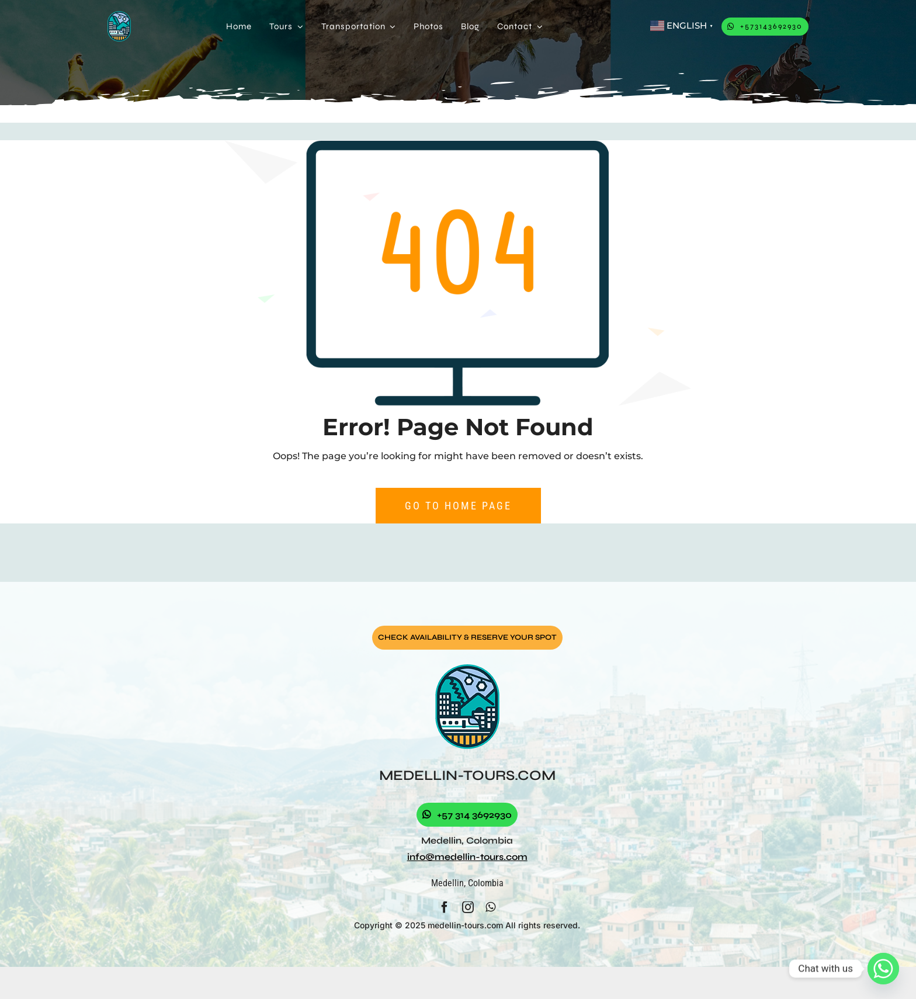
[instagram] (468, 907)
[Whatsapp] (883, 968)
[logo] (119, 15)
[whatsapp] (490, 907)
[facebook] (444, 907)
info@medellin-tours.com (467, 856)
